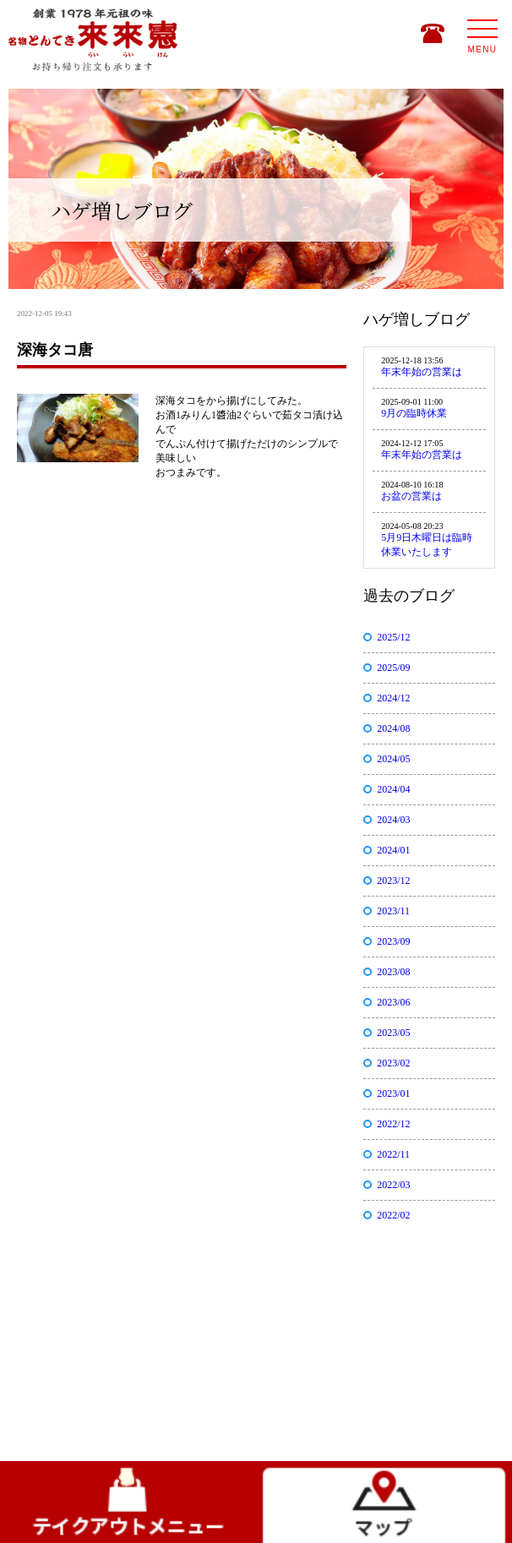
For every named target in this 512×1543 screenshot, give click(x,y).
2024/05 (393, 759)
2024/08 (393, 728)
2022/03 (393, 1185)
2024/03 (393, 820)
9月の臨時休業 (414, 413)
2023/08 (393, 972)
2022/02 (393, 1215)
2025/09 (393, 667)
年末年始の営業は (421, 372)
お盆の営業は (411, 496)
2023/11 (393, 911)
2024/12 (393, 698)
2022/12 (393, 1124)
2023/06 (393, 1002)
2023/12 (393, 880)
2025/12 (393, 637)
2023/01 (393, 1093)
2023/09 (393, 941)
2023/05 (393, 1033)
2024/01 (393, 850)
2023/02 (393, 1063)
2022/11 (393, 1154)
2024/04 (393, 789)
